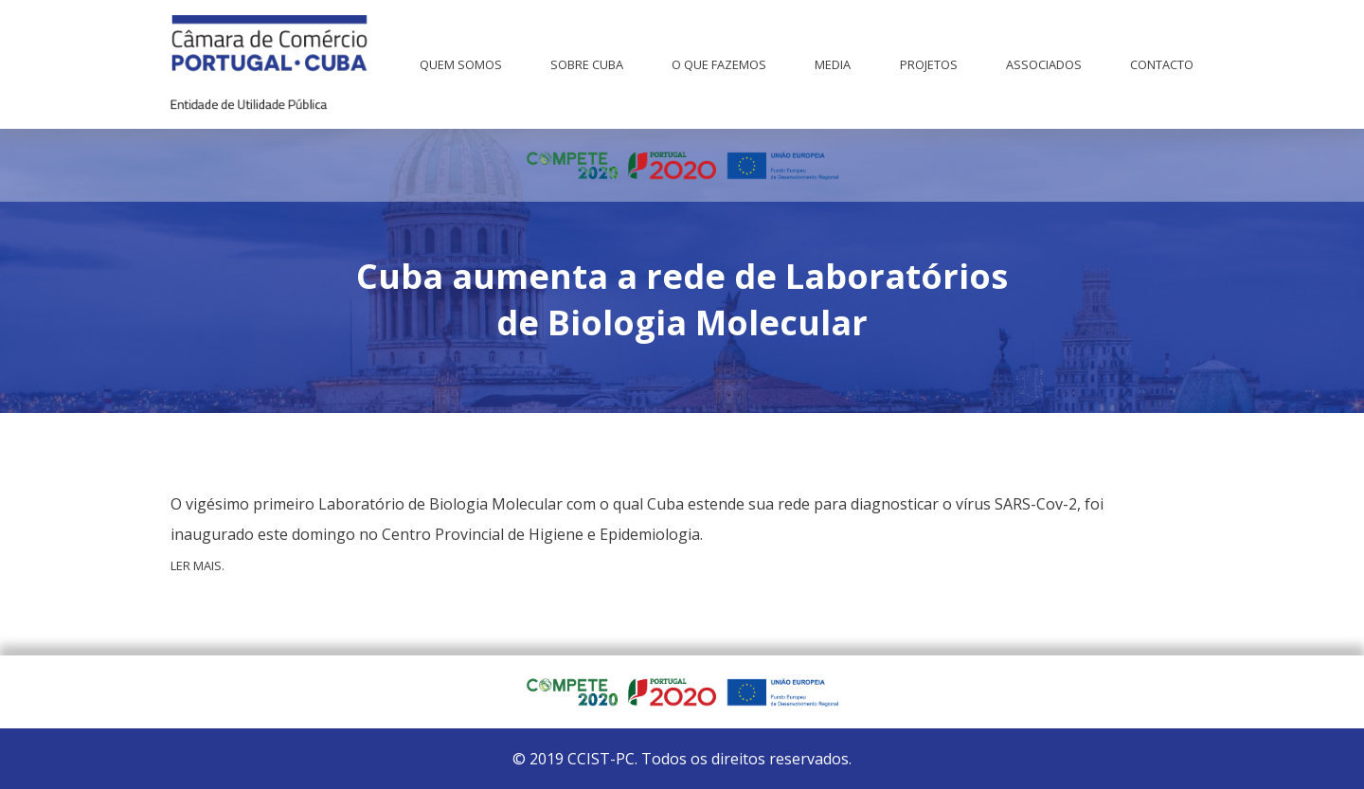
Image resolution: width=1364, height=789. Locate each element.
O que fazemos (719, 64)
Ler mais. (197, 565)
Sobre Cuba (586, 64)
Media (833, 64)
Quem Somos (461, 64)
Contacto (1162, 64)
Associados (1044, 64)
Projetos (929, 64)
